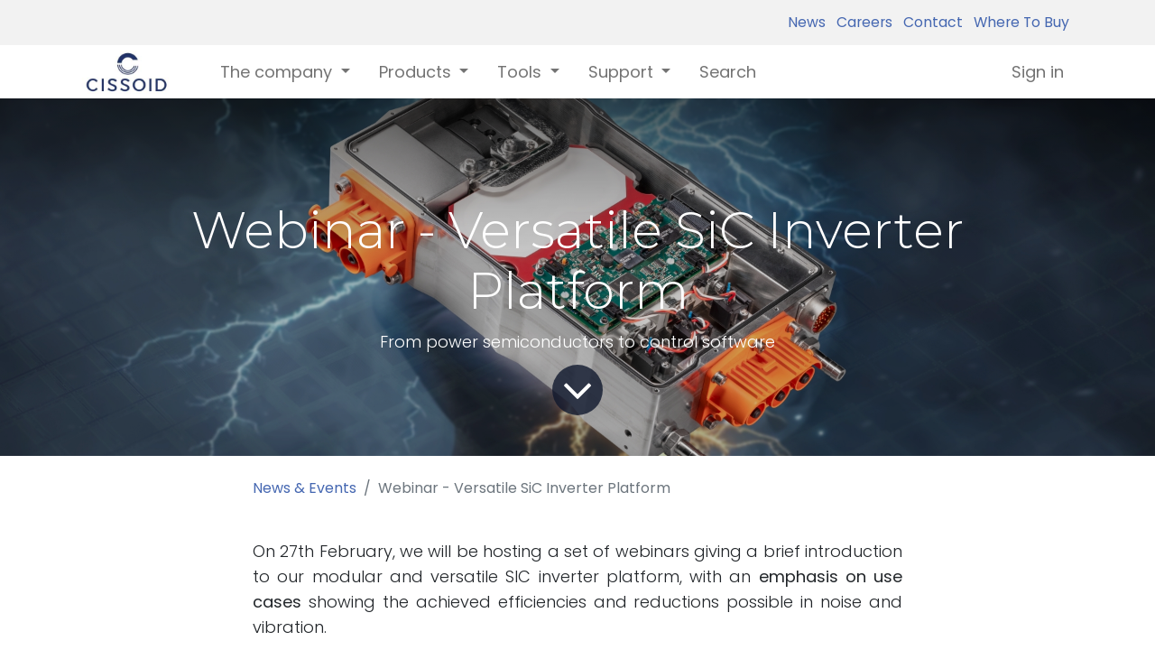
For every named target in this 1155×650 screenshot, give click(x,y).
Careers (860, 22)
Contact (929, 22)
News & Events (304, 488)
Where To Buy (1017, 22)
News (807, 22)
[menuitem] (728, 71)
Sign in (1038, 71)
